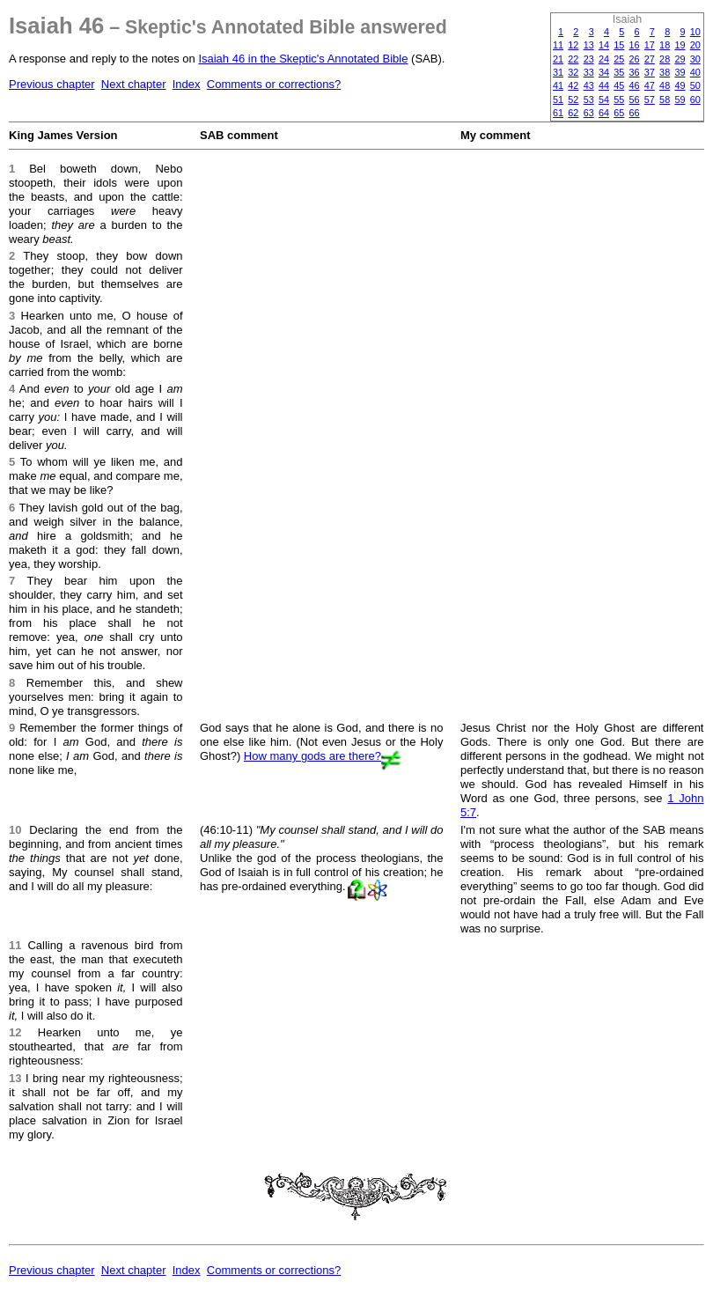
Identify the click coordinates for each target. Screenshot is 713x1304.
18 (664, 45)
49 (679, 85)
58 (664, 99)
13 (589, 45)
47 (649, 85)
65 (619, 112)
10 (695, 31)
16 (634, 45)
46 (634, 85)
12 (573, 45)
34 (604, 72)
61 (558, 112)
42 (573, 85)
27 (649, 59)
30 (695, 59)
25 (619, 59)
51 (558, 99)
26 (634, 59)
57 (649, 99)
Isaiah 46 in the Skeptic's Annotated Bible (303, 58)
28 (664, 59)
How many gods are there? (312, 756)
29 (679, 59)
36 (634, 72)
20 (695, 45)
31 (558, 72)
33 (589, 72)
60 (695, 99)
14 (604, 45)
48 (664, 85)
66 (634, 112)
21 (558, 59)
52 (573, 99)
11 (558, 45)
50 (695, 85)
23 (589, 59)
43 (589, 85)
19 (679, 45)
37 (649, 72)
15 (619, 45)
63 (589, 112)
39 (679, 72)
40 (695, 72)
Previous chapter (52, 84)
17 (649, 45)
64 (604, 112)
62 (573, 112)
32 (573, 72)
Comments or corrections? (274, 84)
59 (679, 99)
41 (558, 85)
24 (604, 59)
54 (604, 99)
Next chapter (133, 84)
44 (604, 85)
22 (573, 59)
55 (619, 99)
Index (187, 84)
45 (619, 85)
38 (664, 72)
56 (634, 99)
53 (589, 99)
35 (619, 72)
